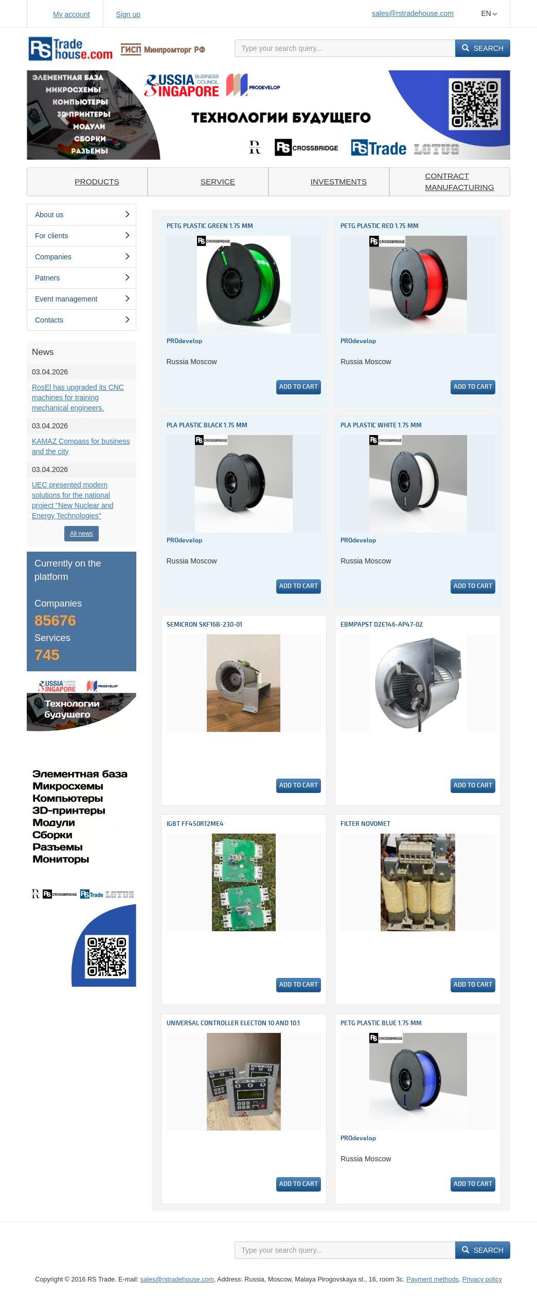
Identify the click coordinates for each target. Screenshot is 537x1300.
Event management (83, 299)
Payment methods (432, 1279)
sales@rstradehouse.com (413, 13)
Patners (83, 278)
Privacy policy (482, 1279)
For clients (83, 236)
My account (71, 14)
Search (483, 48)
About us (83, 215)
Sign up (128, 14)
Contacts (83, 320)
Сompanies (83, 257)
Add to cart (298, 387)
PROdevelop (184, 341)
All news (81, 533)
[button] (63, 115)
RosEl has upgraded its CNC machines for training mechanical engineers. (78, 397)
